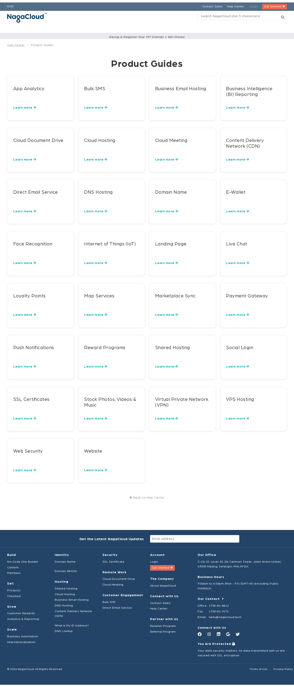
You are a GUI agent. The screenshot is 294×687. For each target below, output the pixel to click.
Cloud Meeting (113, 586)
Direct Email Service (117, 609)
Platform (85, 28)
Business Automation (22, 638)
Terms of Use (258, 671)
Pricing (141, 28)
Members (14, 575)
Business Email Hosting (72, 602)
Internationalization (21, 644)
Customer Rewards (21, 615)
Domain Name (65, 564)
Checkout (14, 598)
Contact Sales (212, 4)
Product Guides (42, 46)
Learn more (24, 109)
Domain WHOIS (66, 573)
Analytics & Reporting (23, 621)
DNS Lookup (64, 633)
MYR (10, 4)
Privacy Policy (283, 671)
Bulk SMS (109, 604)
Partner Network (174, 28)
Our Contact (211, 601)
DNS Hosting (64, 607)
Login (254, 4)
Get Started (274, 4)
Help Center (235, 4)
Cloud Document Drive (118, 581)
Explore (210, 28)
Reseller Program (163, 628)
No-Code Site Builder (22, 564)
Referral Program (163, 633)
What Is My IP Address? (72, 627)
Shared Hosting (66, 590)
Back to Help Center (147, 499)
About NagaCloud (163, 587)
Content (13, 569)
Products (115, 28)
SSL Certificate (113, 564)
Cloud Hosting (65, 596)
